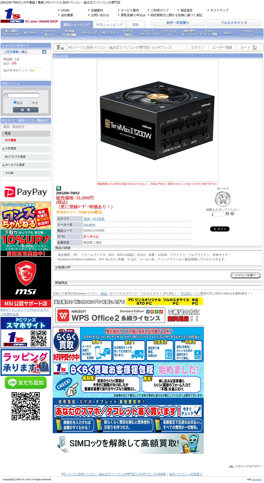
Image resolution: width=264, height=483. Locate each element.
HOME (65, 10)
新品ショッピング (77, 25)
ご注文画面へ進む (15, 51)
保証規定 (186, 10)
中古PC (186, 293)
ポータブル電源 (15, 164)
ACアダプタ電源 (15, 156)
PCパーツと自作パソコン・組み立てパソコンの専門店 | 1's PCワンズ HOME (114, 474)
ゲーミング (89, 33)
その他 (9, 172)
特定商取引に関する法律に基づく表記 (176, 15)
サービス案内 (130, 10)
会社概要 (67, 15)
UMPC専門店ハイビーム (188, 32)
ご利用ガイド (160, 10)
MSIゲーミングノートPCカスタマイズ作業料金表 (26, 310)
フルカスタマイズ (234, 23)
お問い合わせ (100, 15)
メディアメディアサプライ (149, 32)
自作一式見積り (177, 23)
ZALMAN (89, 224)
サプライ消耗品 (128, 32)
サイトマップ (219, 10)
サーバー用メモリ (50, 32)
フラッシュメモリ (169, 32)
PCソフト (108, 33)
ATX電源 (10, 140)
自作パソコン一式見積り (185, 474)
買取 (135, 25)
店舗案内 (97, 10)
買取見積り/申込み (133, 15)
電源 (8, 133)
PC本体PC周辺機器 (69, 32)
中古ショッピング (109, 25)
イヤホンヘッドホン (247, 32)
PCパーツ (30, 33)
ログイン (197, 47)
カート (245, 47)
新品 (104, 293)
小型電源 (10, 148)
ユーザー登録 (222, 47)
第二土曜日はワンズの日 (11, 32)
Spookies (256, 479)
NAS (228, 33)
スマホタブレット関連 (208, 32)
